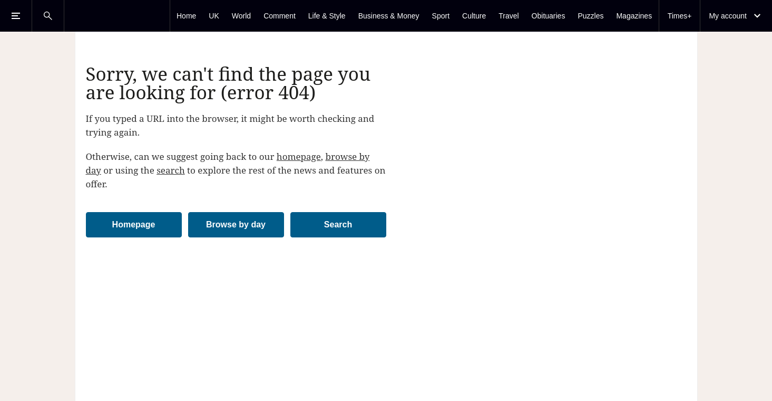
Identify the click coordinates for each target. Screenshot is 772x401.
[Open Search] (48, 16)
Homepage (133, 224)
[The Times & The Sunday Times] (117, 16)
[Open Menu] (16, 16)
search (171, 170)
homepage (299, 156)
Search (338, 224)
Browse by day (236, 224)
